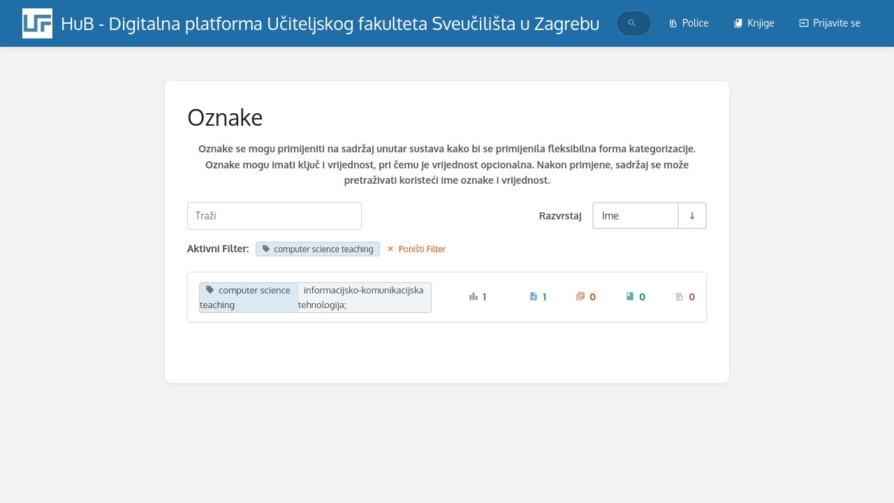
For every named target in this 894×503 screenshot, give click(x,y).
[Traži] (632, 23)
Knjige (754, 23)
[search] (628, 23)
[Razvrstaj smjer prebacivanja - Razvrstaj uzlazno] (691, 215)
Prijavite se (829, 23)
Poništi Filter (416, 249)
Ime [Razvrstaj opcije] (610, 215)
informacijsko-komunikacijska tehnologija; (361, 297)
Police (688, 23)
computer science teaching (318, 249)
